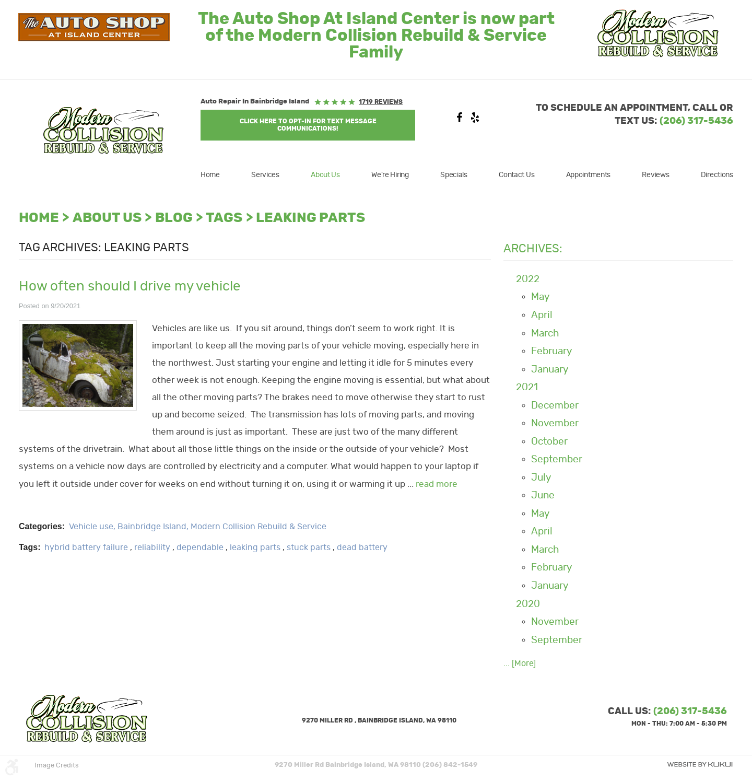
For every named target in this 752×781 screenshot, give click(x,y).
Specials (453, 175)
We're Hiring (390, 175)
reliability (152, 547)
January (549, 370)
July (541, 478)
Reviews (655, 175)
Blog (174, 218)
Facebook (459, 120)
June (543, 495)
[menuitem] (217, 175)
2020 (528, 604)
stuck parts (309, 547)
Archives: (532, 248)
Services (265, 175)
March (545, 334)
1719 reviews (381, 102)
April (542, 315)
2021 (527, 387)
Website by (699, 764)
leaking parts (310, 218)
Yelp (475, 120)
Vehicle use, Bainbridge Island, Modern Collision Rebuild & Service (197, 526)
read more (436, 484)
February (551, 351)
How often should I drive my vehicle (130, 286)
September (556, 459)
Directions (717, 175)
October (549, 442)
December (555, 406)
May (540, 297)
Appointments (588, 175)
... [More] (519, 663)
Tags (224, 218)
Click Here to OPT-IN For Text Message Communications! (308, 125)
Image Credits (56, 765)
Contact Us (516, 175)
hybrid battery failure (86, 547)
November (555, 423)
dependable (200, 547)
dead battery (362, 547)
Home (210, 175)
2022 (527, 279)
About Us (325, 175)
